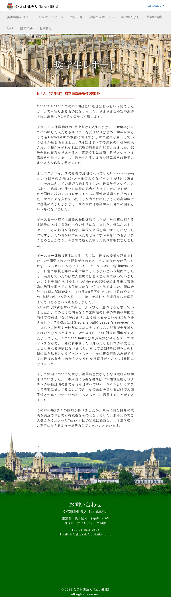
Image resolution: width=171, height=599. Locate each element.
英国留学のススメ (21, 16)
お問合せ (45, 28)
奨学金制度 (154, 17)
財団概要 (26, 28)
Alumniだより (130, 17)
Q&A (10, 28)
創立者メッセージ (51, 17)
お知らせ (76, 17)
